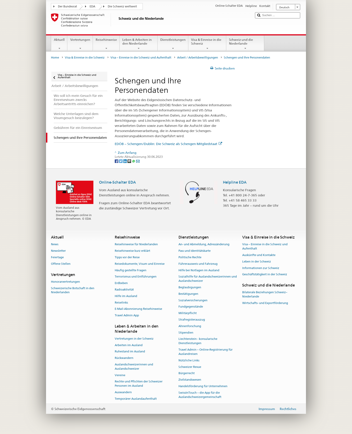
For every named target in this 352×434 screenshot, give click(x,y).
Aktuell (59, 44)
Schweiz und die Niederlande (245, 44)
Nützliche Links (188, 360)
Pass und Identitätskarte (194, 250)
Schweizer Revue (189, 367)
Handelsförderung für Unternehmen (202, 386)
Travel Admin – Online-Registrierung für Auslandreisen (205, 352)
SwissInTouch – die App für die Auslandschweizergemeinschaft (199, 395)
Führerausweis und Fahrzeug (198, 263)
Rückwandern (124, 358)
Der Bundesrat (67, 6)
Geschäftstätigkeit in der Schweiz (264, 274)
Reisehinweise (106, 44)
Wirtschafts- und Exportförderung (265, 303)
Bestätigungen (188, 293)
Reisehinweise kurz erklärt (132, 250)
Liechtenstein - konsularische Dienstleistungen (197, 341)
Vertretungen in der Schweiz (134, 338)
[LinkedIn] (125, 161)
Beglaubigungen (189, 287)
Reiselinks (121, 302)
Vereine (120, 375)
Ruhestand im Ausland (130, 351)
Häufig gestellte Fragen (130, 270)
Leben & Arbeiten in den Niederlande (138, 44)
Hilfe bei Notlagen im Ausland (198, 270)
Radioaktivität (124, 289)
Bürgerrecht (186, 373)
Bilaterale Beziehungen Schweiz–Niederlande (264, 294)
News (54, 244)
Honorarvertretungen (65, 281)
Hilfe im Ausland (126, 296)
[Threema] (130, 161)
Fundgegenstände (190, 306)
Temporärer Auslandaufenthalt (136, 398)
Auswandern (123, 392)
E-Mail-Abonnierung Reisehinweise (138, 309)
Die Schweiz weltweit (122, 6)
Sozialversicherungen (192, 300)
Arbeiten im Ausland (129, 345)
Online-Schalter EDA (117, 182)
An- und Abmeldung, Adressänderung (203, 244)
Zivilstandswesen (189, 379)
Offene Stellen (60, 263)
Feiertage (57, 257)
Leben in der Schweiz (256, 261)
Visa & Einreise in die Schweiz (207, 44)
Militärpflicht (187, 313)
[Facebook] (117, 161)
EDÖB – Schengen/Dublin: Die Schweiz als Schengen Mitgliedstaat (168, 144)
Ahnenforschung (189, 326)
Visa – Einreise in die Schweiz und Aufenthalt (140, 57)
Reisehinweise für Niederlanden (136, 244)
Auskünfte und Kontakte (258, 255)
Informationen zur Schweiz (260, 268)
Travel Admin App (127, 315)
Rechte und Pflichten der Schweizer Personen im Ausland (139, 384)
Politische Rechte (189, 257)
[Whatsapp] (134, 161)
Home (55, 57)
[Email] (138, 161)
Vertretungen (80, 44)
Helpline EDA (234, 182)
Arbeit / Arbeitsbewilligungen (197, 57)
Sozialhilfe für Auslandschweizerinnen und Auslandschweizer (207, 279)
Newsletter (58, 250)
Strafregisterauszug (191, 319)
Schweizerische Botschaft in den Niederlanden (72, 290)
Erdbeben (121, 283)
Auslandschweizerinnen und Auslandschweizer (134, 366)
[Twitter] (121, 161)
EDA (92, 6)
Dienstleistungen (173, 44)
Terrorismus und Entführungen (135, 276)
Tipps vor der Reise (127, 257)
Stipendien (185, 332)
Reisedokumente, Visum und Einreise (140, 263)
